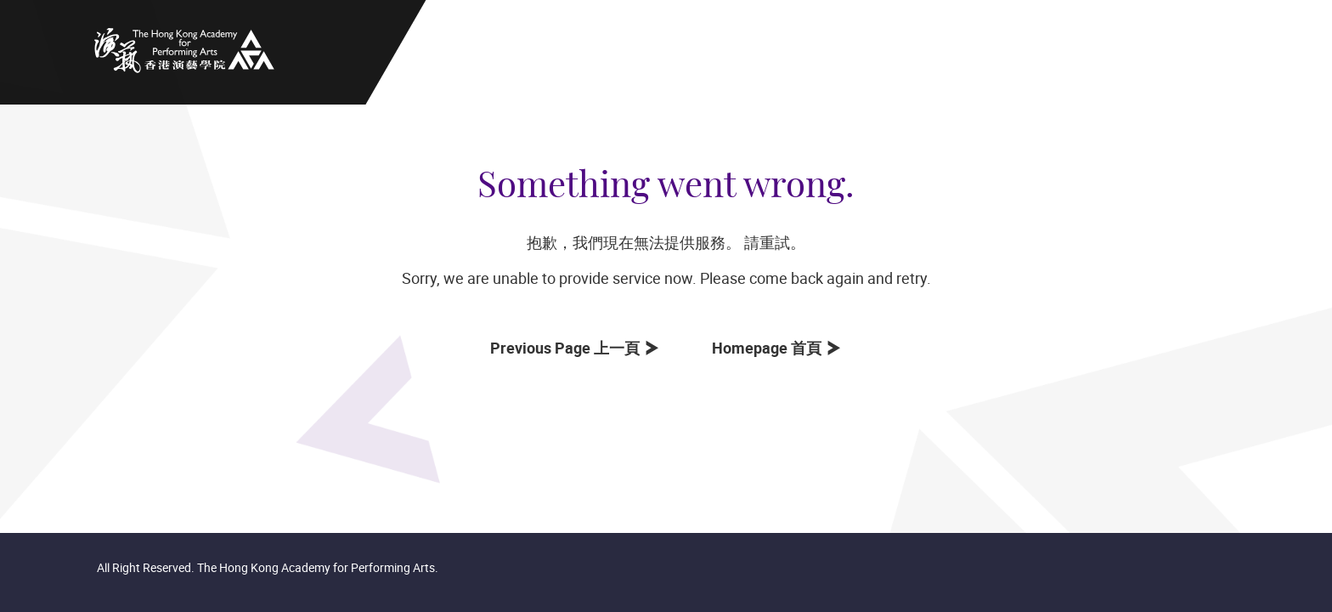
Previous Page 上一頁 (568, 347)
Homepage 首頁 (770, 347)
